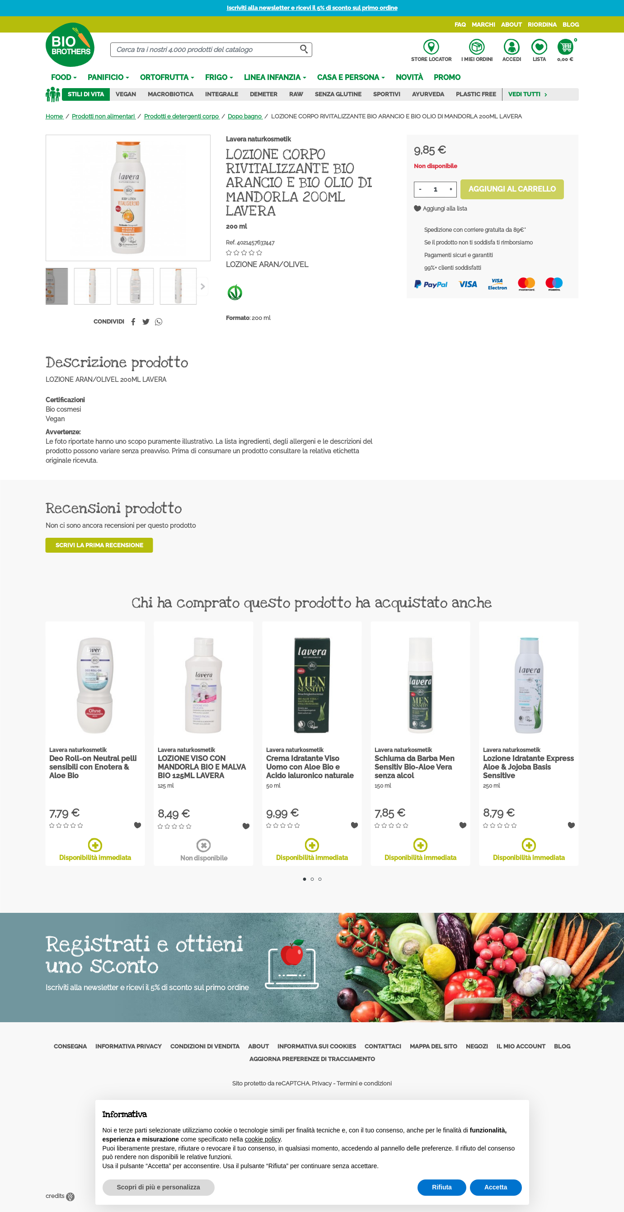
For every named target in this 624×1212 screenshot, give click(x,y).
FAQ (460, 24)
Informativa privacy (128, 1046)
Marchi (483, 24)
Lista (539, 50)
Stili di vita (86, 94)
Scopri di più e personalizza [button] (158, 1187)
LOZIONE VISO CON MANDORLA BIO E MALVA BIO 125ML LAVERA (202, 767)
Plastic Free (476, 94)
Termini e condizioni (364, 1083)
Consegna (70, 1046)
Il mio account (521, 1046)
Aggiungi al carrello (512, 189)
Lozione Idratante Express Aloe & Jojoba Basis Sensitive (528, 767)
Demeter (263, 94)
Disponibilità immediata (95, 849)
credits (60, 1196)
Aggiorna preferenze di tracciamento (312, 1059)
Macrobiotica (170, 94)
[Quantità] (435, 189)
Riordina (542, 24)
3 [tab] (320, 879)
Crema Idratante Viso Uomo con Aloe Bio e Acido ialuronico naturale (310, 767)
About (511, 24)
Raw (296, 94)
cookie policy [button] (263, 1139)
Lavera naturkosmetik (258, 139)
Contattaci (383, 1046)
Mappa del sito (433, 1046)
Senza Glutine (338, 94)
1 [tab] (304, 879)
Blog (571, 24)
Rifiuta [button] (442, 1187)
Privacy (322, 1083)
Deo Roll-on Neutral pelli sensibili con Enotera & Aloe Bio (92, 767)
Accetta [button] (495, 1187)
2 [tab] (312, 879)
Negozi (477, 1046)
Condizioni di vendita (204, 1046)
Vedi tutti (528, 94)
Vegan (126, 94)
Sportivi (386, 94)
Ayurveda (428, 94)
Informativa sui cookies (316, 1046)
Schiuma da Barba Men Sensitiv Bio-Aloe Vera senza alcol (415, 767)
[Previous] (202, 286)
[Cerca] (211, 49)
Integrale (221, 94)
